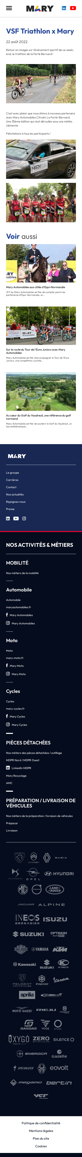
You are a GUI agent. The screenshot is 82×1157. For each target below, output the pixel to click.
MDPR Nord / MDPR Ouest (22, 760)
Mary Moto (15, 666)
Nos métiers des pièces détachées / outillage (34, 752)
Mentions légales (41, 1131)
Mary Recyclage (16, 775)
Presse (10, 509)
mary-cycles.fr (15, 708)
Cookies (41, 1146)
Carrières (12, 480)
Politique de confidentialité (41, 1123)
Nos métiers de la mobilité (22, 573)
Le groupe (12, 472)
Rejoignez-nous (16, 501)
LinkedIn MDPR (18, 768)
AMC (9, 783)
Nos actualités (15, 494)
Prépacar (12, 823)
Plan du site (41, 1138)
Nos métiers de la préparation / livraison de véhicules (39, 816)
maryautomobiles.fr (18, 607)
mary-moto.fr (15, 658)
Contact (11, 487)
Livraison (12, 830)
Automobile (13, 600)
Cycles (10, 701)
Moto (9, 650)
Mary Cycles (15, 716)
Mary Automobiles (19, 615)
